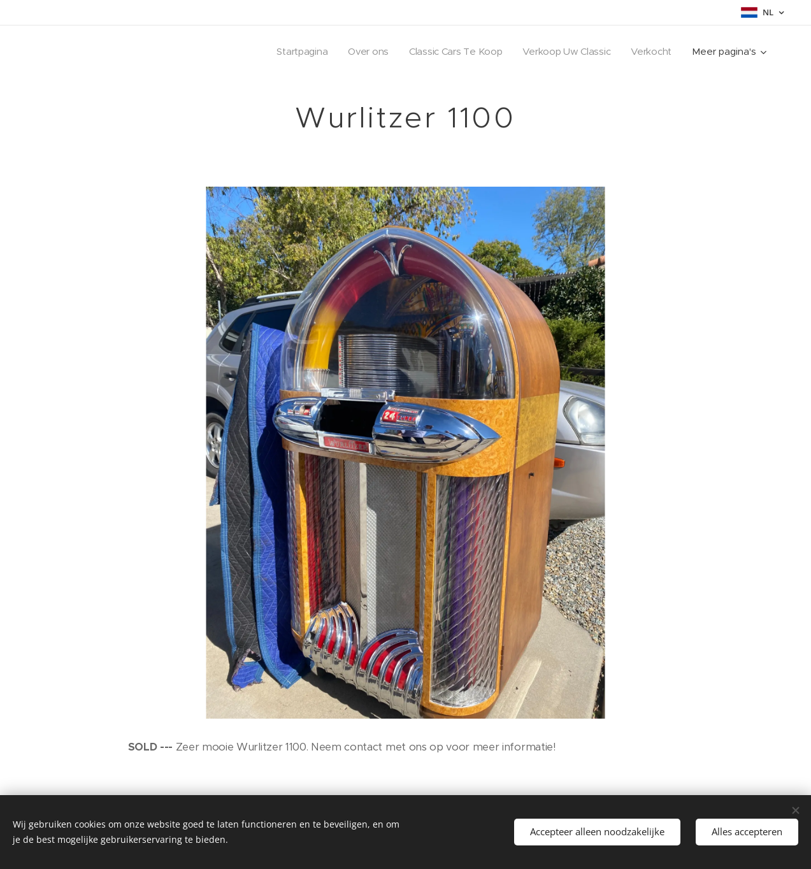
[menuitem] (295, 52)
